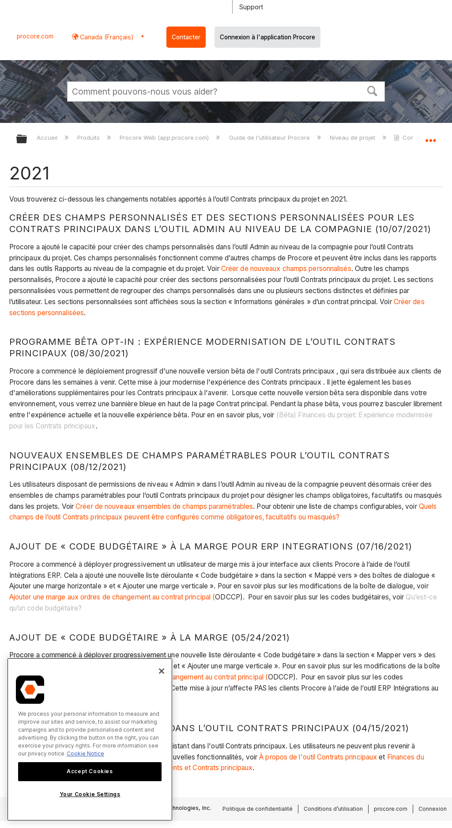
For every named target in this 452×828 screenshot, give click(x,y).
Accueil (48, 137)
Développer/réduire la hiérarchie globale (27, 139)
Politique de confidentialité (257, 808)
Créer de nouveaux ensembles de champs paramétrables (164, 506)
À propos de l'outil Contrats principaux (318, 757)
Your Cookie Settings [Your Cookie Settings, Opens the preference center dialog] (90, 794)
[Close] (161, 671)
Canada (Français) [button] (106, 37)
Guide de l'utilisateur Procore (270, 137)
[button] (372, 90)
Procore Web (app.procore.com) (165, 137)
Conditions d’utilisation (333, 808)
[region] (90, 739)
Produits (89, 137)
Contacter (186, 37)
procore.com (35, 36)
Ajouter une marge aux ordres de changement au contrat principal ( (112, 597)
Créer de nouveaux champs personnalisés (286, 268)
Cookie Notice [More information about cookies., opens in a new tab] (85, 753)
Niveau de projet (353, 137)
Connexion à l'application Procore (267, 37)
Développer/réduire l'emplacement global (430, 136)
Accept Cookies (90, 771)
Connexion (432, 808)
